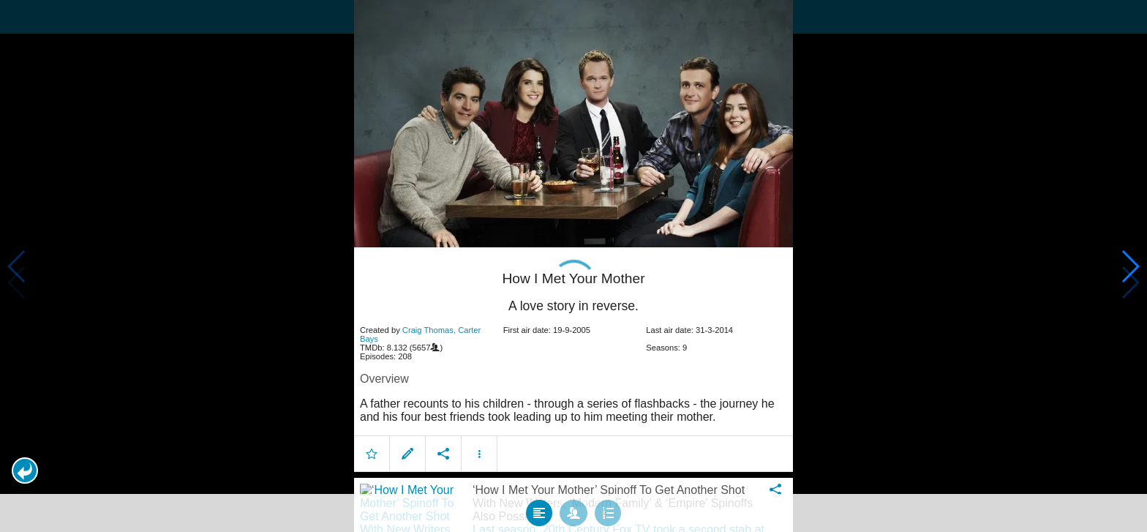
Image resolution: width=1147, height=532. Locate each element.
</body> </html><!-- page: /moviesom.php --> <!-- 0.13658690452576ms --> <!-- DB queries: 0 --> (573, 266)
